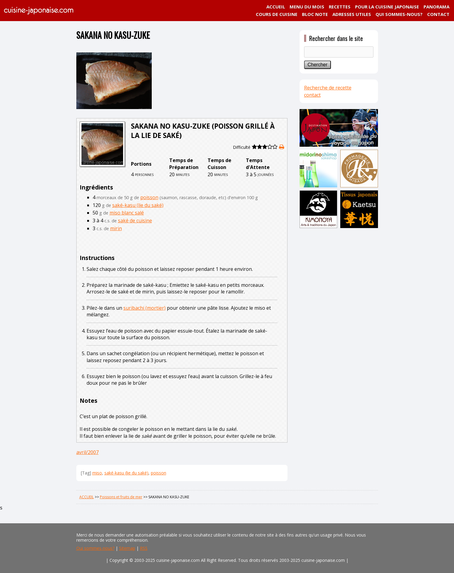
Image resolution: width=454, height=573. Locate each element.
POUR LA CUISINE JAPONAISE (387, 7)
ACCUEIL (275, 7)
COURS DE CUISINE (276, 14)
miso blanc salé (127, 212)
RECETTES (340, 7)
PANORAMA (436, 7)
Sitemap (127, 548)
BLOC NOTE (315, 14)
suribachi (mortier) (144, 308)
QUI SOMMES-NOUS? (399, 14)
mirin (116, 228)
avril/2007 (87, 452)
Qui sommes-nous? (95, 548)
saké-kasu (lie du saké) (138, 205)
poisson (149, 197)
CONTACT (438, 14)
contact (312, 95)
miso (97, 473)
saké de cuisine (135, 220)
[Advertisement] (339, 324)
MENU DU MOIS (307, 7)
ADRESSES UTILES (351, 14)
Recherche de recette (327, 87)
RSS (144, 548)
